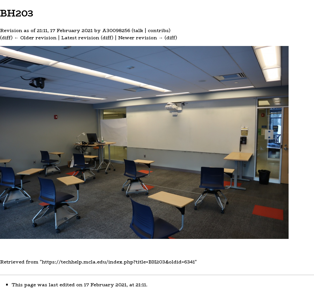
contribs (158, 30)
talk (138, 30)
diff (6, 37)
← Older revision (35, 37)
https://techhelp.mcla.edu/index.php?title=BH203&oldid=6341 (118, 262)
